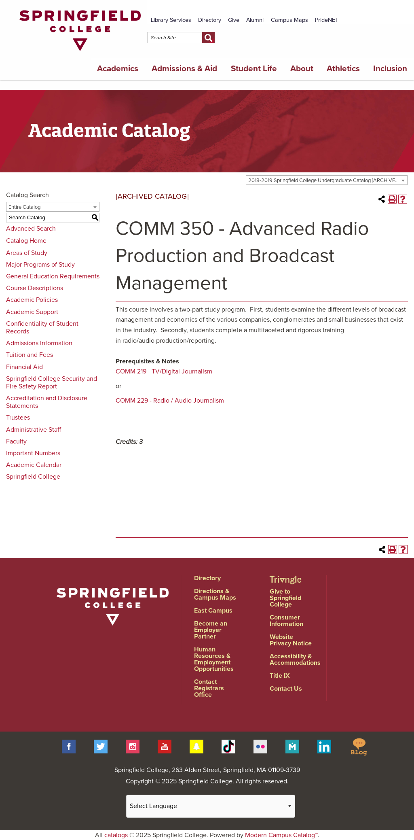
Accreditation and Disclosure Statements (46, 402)
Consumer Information (286, 620)
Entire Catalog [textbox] (24, 207)
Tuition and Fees (29, 355)
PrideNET (326, 20)
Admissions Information (39, 343)
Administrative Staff (33, 430)
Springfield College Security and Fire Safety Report (51, 382)
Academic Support (32, 312)
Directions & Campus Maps (215, 594)
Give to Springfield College (285, 598)
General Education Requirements (52, 276)
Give (233, 20)
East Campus (213, 611)
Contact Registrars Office (209, 688)
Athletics (343, 69)
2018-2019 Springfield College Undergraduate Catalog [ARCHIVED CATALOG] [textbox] (327, 180)
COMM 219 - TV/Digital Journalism (164, 371)
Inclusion (390, 69)
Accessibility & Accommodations (295, 659)
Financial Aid (24, 367)
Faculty (16, 441)
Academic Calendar (33, 465)
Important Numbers (33, 453)
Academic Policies (32, 300)
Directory (209, 20)
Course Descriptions (34, 288)
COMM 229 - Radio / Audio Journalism (170, 401)
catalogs (116, 835)
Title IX (280, 676)
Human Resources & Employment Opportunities (214, 659)
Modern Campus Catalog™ (281, 835)
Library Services (171, 20)
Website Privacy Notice (291, 640)
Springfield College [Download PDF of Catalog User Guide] (33, 477)
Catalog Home (26, 241)
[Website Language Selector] (210, 806)
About (301, 69)
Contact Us (286, 689)
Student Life (254, 69)
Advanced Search (31, 229)
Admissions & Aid (184, 69)
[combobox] (327, 180)
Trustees (18, 418)
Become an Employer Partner (210, 630)
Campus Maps (289, 20)
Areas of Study (26, 253)
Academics (117, 69)
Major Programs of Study (40, 265)
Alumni (255, 20)
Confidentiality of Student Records (42, 327)
